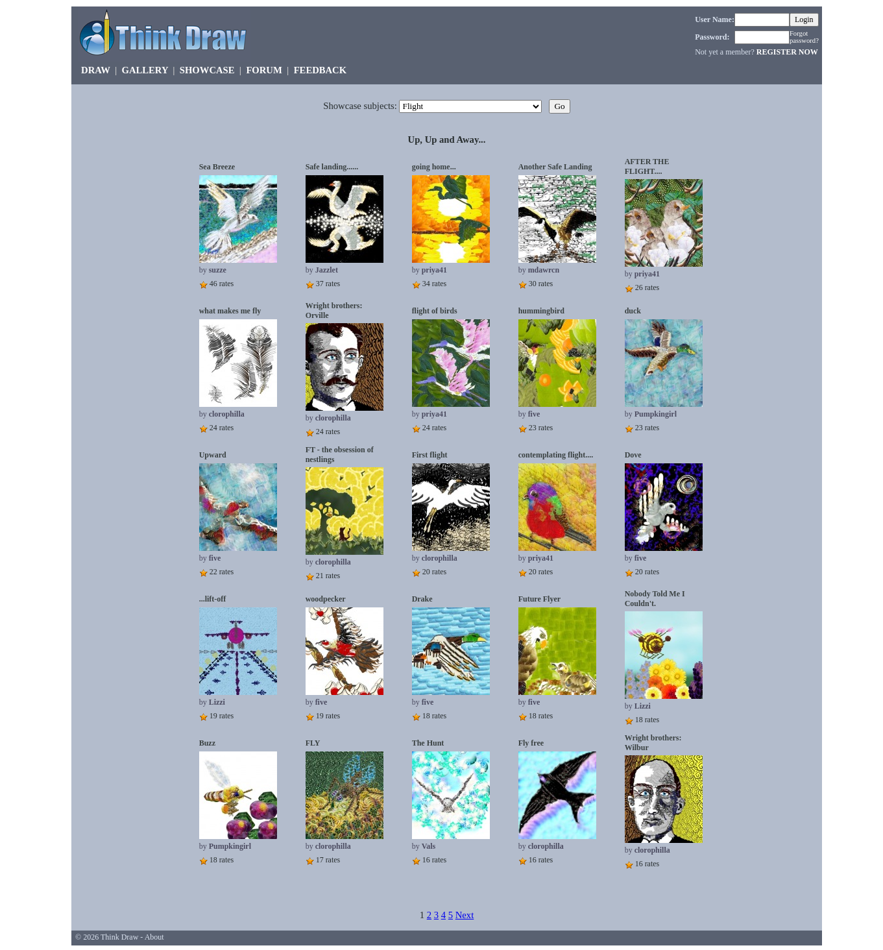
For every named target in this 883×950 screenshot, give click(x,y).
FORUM (264, 70)
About (154, 937)
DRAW (95, 70)
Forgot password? (804, 37)
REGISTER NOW (787, 51)
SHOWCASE (207, 70)
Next (464, 915)
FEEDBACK (320, 70)
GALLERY (145, 70)
